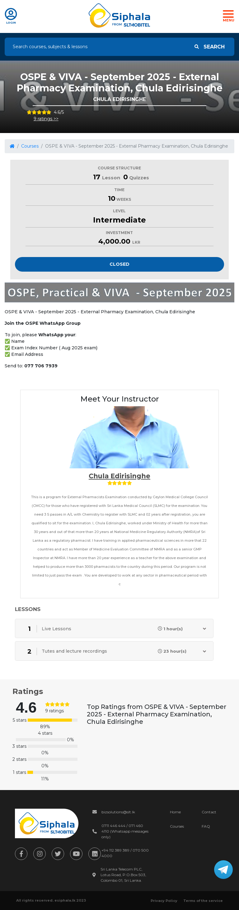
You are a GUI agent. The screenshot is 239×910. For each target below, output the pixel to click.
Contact (209, 812)
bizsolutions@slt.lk (118, 812)
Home (175, 812)
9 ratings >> (46, 119)
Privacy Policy (164, 901)
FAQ (206, 826)
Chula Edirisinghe (119, 476)
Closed (119, 264)
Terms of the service (203, 901)
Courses (30, 146)
